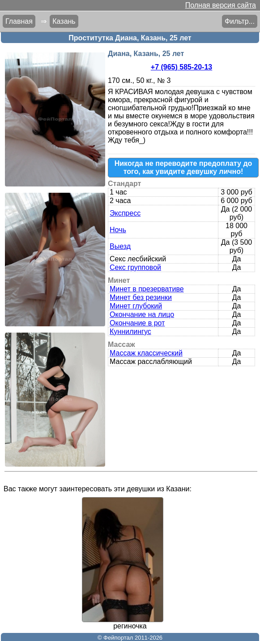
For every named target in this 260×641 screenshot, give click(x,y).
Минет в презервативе (147, 289)
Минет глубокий (136, 306)
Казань (63, 21)
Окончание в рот (137, 323)
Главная (19, 21)
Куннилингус (130, 331)
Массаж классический (146, 353)
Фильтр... (240, 21)
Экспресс (125, 213)
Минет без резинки (141, 297)
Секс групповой (135, 267)
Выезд (120, 246)
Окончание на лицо (142, 314)
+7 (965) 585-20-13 (181, 67)
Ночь (118, 230)
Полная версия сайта (220, 5)
